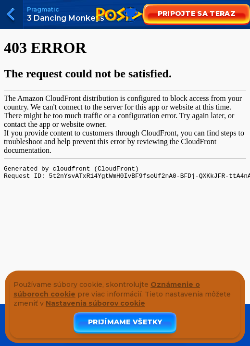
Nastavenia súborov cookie (95, 303)
